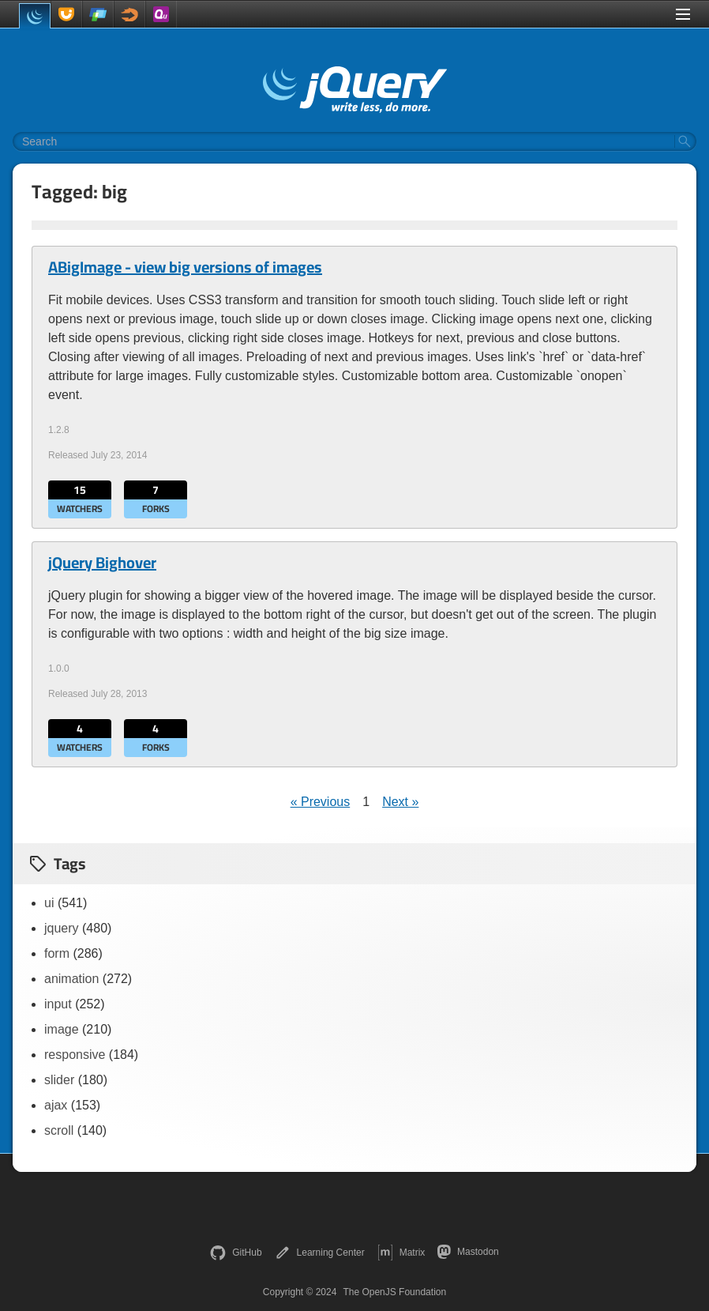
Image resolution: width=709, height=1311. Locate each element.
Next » (400, 801)
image (61, 1029)
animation (71, 978)
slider (59, 1080)
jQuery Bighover (102, 563)
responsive (74, 1054)
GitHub (235, 1252)
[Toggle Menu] (683, 14)
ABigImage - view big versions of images (185, 267)
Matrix (401, 1252)
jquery (61, 928)
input (58, 1004)
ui (49, 903)
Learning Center (320, 1252)
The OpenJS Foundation (394, 1292)
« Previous (321, 801)
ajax (55, 1105)
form (56, 953)
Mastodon (467, 1252)
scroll (58, 1130)
